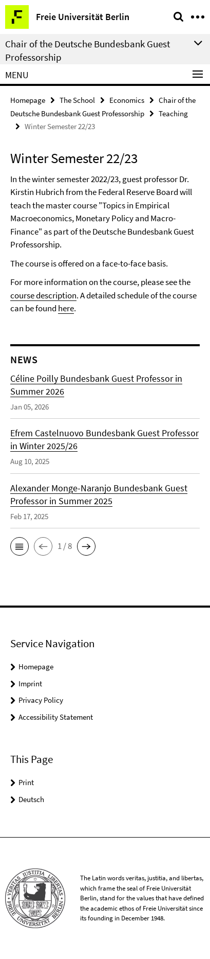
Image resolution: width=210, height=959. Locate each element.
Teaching (173, 113)
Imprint (30, 683)
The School (77, 100)
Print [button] (26, 782)
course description (43, 295)
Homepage (27, 100)
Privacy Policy (40, 700)
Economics (126, 100)
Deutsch (31, 799)
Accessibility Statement (55, 717)
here (66, 308)
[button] (19, 546)
